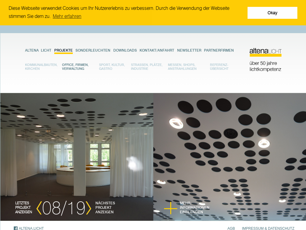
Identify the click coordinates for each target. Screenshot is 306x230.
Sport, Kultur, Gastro (112, 66)
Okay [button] (272, 13)
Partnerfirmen (219, 50)
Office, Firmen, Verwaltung (75, 66)
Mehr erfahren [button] (67, 16)
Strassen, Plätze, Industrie (147, 66)
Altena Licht (38, 50)
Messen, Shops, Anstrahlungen (182, 66)
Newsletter (189, 50)
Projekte (63, 50)
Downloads (125, 50)
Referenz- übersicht (219, 66)
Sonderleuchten (92, 50)
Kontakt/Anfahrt (157, 50)
